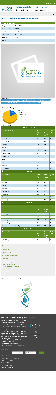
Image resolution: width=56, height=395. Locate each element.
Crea (54, 3)
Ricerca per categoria (9, 263)
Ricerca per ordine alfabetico (11, 266)
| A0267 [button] (4, 100)
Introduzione (5, 249)
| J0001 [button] (8, 102)
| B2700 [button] (29, 100)
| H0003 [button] (4, 102)
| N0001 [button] (24, 102)
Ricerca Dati (5, 258)
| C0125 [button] (34, 100)
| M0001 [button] (18, 102)
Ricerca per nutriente (9, 264)
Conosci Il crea (33, 320)
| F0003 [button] (44, 100)
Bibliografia (5, 272)
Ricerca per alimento (9, 261)
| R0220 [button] (38, 102)
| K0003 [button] (13, 102)
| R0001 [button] (33, 102)
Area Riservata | (48, 3)
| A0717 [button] (9, 100)
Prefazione (5, 246)
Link (3, 275)
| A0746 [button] (19, 100)
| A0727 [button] (14, 100)
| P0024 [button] (28, 102)
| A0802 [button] (24, 100)
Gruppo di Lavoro (6, 268)
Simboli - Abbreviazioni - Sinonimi (10, 255)
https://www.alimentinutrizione (9, 343)
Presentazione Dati (7, 252)
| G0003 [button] (49, 100)
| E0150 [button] (39, 100)
